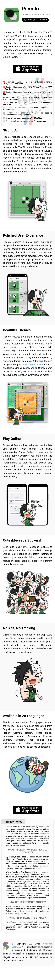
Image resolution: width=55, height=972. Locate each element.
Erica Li (33, 557)
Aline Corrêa (36, 364)
